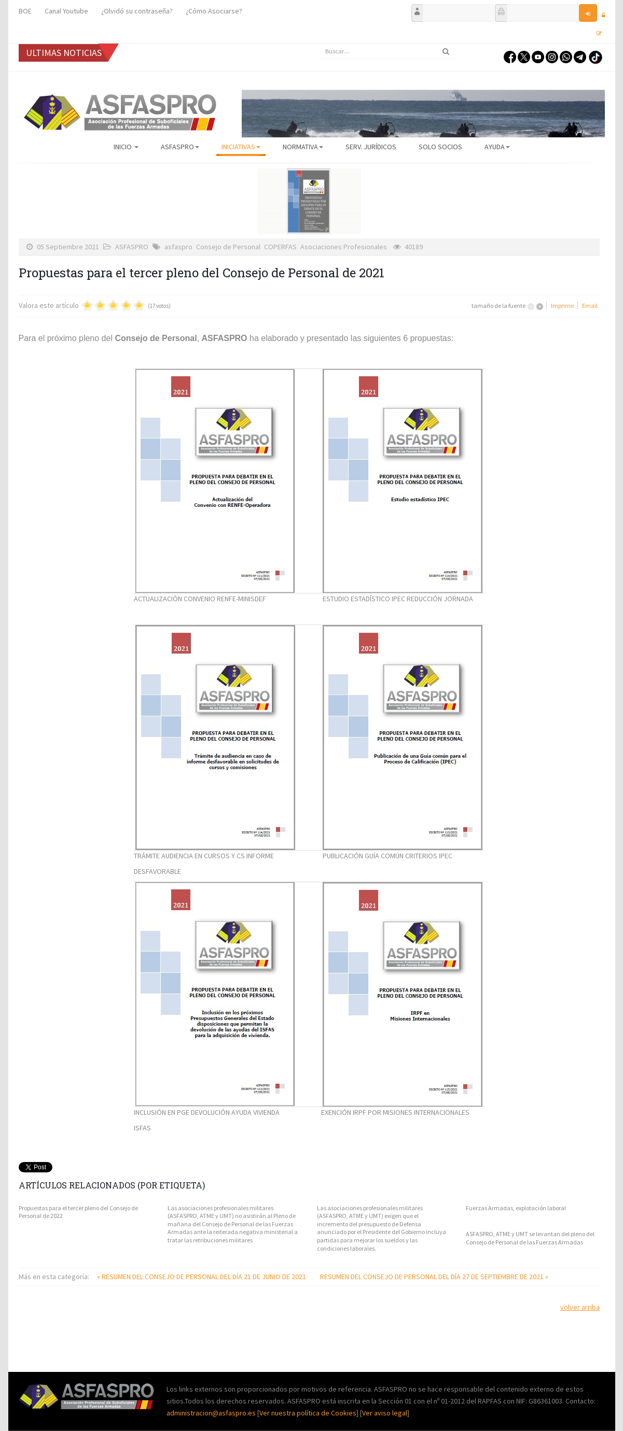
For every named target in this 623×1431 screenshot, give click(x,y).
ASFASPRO (180, 146)
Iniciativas (240, 146)
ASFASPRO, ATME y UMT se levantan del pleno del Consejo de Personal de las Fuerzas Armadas (530, 1238)
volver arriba (580, 1307)
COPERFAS (280, 246)
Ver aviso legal (384, 1413)
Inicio (126, 146)
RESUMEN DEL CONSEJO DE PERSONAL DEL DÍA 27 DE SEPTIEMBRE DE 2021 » (434, 1276)
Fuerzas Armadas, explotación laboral (516, 1208)
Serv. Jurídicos (370, 146)
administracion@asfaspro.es (212, 1413)
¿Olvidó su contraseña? (137, 11)
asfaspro (178, 246)
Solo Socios (440, 146)
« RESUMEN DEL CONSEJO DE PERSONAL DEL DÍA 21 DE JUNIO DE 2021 (202, 1276)
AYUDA (497, 146)
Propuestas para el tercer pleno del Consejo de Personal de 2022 (78, 1212)
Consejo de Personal (228, 246)
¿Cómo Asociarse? (214, 11)
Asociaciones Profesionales (343, 246)
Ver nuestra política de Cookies (307, 1413)
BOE (25, 11)
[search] (387, 51)
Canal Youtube (66, 11)
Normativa (303, 146)
